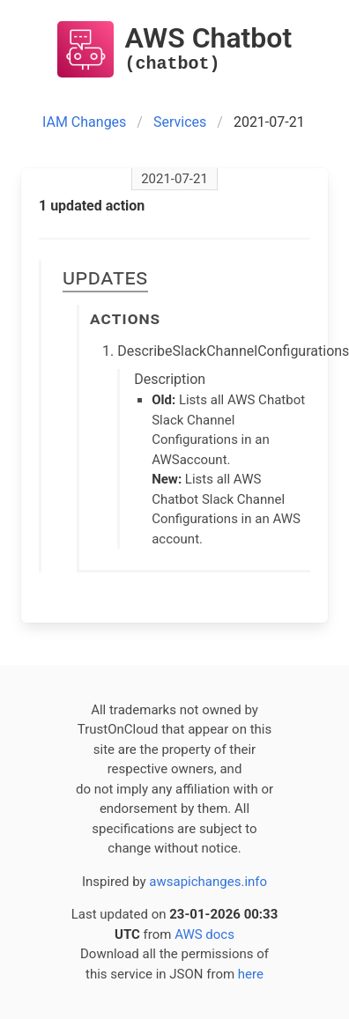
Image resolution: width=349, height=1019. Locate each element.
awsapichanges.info (208, 882)
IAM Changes (84, 122)
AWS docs (204, 934)
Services (179, 122)
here (251, 974)
